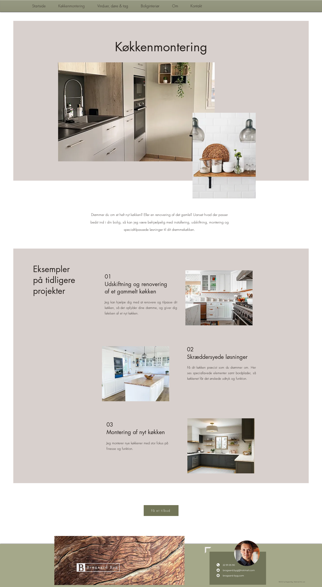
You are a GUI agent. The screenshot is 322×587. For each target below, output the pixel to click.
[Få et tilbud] (161, 510)
